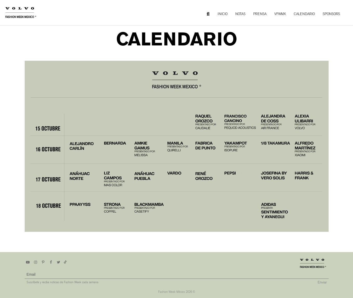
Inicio (223, 14)
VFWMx (280, 14)
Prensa (260, 14)
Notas (240, 14)
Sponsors (331, 14)
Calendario (304, 14)
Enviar (322, 282)
